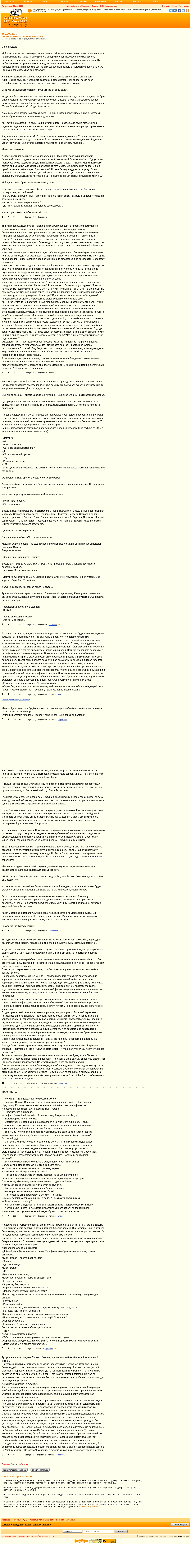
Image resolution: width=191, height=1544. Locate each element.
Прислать (137, 2)
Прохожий (53, 625)
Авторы (119, 2)
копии (61, 1520)
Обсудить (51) (30, 373)
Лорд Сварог (64, 1083)
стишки (45, 1525)
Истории (28, 2)
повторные (16, 1520)
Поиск (155, 2)
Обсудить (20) (30, 694)
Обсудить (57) (30, 217)
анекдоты (18, 1525)
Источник (52, 373)
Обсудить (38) (30, 931)
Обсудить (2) (29, 1455)
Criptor (60, 1216)
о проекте (31, 1536)
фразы (36, 1525)
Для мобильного (74, 6)
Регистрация (184, 6)
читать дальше (91, 1506)
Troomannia (53, 931)
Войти (174, 6)
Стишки (83, 2)
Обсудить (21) (30, 720)
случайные (70, 1520)
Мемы (46, 2)
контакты (21, 1536)
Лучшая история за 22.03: (18, 1476)
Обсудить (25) (30, 1216)
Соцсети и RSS (97, 6)
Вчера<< (6, 1464)
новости (50, 1536)
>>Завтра (23, 1464)
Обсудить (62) (30, 625)
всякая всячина (50, 1520)
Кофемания (62, 720)
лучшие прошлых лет (32, 1520)
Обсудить (28, 1349)
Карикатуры (101, 2)
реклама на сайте (9, 1536)
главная (6, 1525)
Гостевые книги (111, 6)
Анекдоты (10, 2)
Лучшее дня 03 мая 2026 (12, 6)
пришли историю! (180, 1525)
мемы (28, 1525)
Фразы (64, 2)
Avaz (60, 694)
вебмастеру (41, 1536)
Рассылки (86, 6)
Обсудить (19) (31, 1083)
